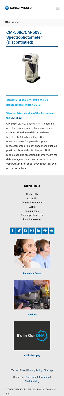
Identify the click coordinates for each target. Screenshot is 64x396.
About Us (32, 198)
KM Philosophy (32, 355)
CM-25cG (16, 117)
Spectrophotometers (32, 215)
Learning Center (32, 211)
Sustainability (32, 381)
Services (32, 314)
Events (32, 206)
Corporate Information (38, 377)
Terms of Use (18, 370)
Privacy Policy (34, 370)
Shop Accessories (32, 219)
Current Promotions (32, 202)
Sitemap (48, 370)
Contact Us (32, 194)
